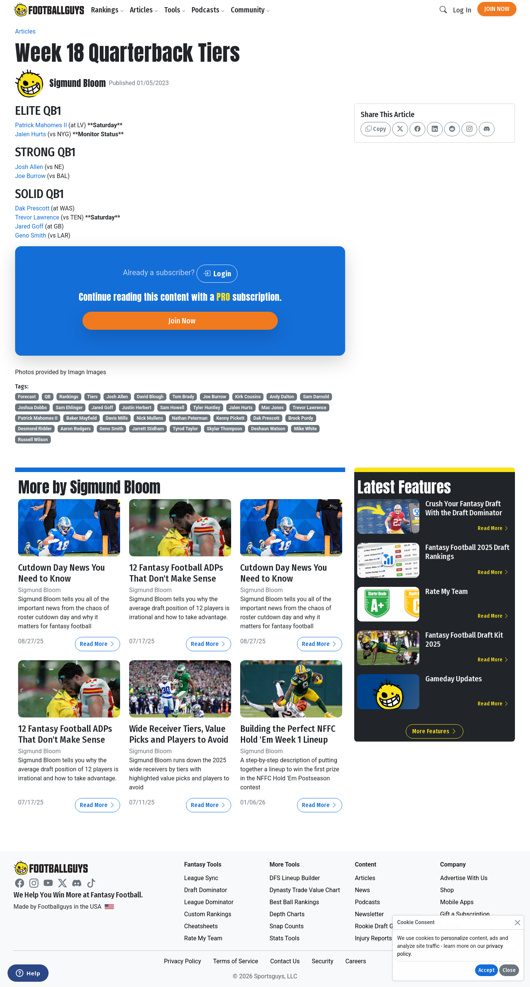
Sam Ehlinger (69, 407)
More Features (434, 731)
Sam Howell (172, 407)
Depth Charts (287, 914)
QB (47, 396)
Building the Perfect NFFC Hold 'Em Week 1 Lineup (287, 734)
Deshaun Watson (268, 428)
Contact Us (285, 961)
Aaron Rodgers (76, 428)
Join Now (496, 8)
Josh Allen (29, 167)
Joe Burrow (30, 176)
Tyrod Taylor (185, 428)
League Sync (201, 878)
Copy (376, 129)
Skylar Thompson (224, 428)
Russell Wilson (33, 439)
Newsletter (369, 914)
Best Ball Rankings (294, 902)
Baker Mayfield (81, 418)
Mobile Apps (457, 902)
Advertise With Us (463, 878)
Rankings (107, 10)
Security (322, 961)
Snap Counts (287, 926)
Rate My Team (446, 591)
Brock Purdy (300, 418)
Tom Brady (183, 396)
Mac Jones (273, 407)
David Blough (150, 396)
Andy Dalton (282, 396)
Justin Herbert (136, 407)
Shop (447, 890)
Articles (144, 10)
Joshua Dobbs (32, 407)
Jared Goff (29, 226)
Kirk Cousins (247, 396)
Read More (97, 643)
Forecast (27, 396)
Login (217, 273)
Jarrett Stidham (148, 428)
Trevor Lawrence (37, 217)
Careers (355, 961)
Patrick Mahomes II (41, 125)
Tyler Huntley (206, 407)
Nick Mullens (150, 418)
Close (509, 970)
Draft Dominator (205, 890)
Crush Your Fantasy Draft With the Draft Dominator (463, 508)
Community (250, 10)
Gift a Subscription (465, 914)
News (362, 890)
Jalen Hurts (30, 134)
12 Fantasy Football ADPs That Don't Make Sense (176, 573)
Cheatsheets (201, 926)
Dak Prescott (32, 208)
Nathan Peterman (189, 418)
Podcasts (208, 10)
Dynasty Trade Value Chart (305, 890)
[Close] (517, 922)
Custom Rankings (207, 914)
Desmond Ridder (35, 428)
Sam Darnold (316, 396)
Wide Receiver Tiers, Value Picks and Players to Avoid (178, 734)
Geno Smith (30, 235)
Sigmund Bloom (77, 83)
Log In (462, 10)
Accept (486, 970)
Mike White (305, 428)
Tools (175, 10)
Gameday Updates (453, 678)
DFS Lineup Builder (295, 878)
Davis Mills (117, 418)
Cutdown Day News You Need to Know (61, 573)
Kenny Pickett (230, 418)
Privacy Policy (182, 961)
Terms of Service (235, 961)
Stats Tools (285, 938)
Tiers (92, 396)
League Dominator (208, 902)
